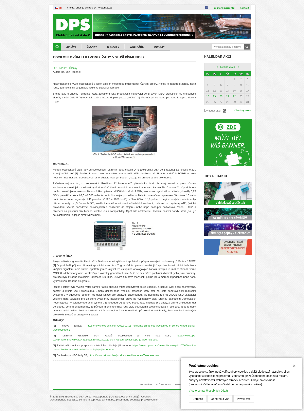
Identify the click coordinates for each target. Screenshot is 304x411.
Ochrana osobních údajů (124, 396)
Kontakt (244, 7)
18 (207, 96)
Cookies (146, 396)
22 (234, 96)
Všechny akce (242, 110)
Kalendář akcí (217, 56)
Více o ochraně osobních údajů (208, 390)
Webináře (137, 46)
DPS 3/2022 (60, 68)
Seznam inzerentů (224, 7)
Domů (57, 47)
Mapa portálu (100, 396)
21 (227, 96)
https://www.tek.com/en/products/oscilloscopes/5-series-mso (124, 355)
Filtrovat (224, 111)
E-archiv (113, 46)
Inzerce (180, 384)
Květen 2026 (227, 66)
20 (220, 96)
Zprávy (71, 46)
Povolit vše (244, 398)
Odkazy (159, 46)
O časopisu (163, 384)
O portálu (145, 384)
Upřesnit (198, 398)
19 (214, 96)
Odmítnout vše (220, 398)
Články (92, 46)
